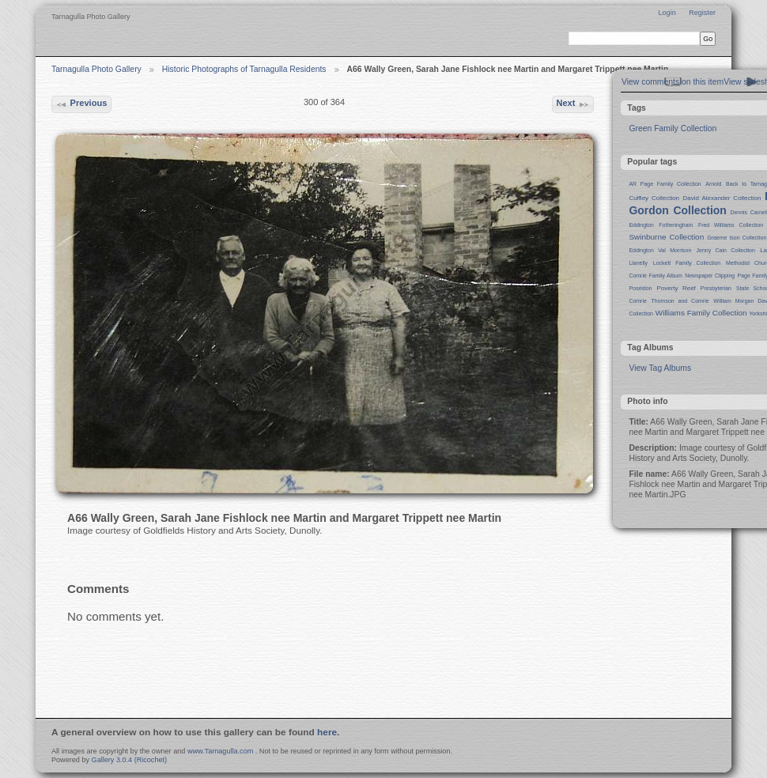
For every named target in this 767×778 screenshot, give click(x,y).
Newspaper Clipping (710, 275)
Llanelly (638, 263)
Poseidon (640, 288)
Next (572, 104)
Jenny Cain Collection (726, 250)
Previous (81, 104)
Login (666, 13)
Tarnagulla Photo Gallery (96, 69)
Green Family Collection (672, 128)
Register (702, 13)
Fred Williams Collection (730, 225)
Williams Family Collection (701, 312)
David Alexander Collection (722, 198)
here (327, 732)
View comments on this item (673, 81)
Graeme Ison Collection (736, 237)
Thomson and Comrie (680, 301)
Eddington (641, 225)
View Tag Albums (660, 368)
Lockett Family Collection (686, 263)
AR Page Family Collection (665, 184)
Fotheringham (676, 225)
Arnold (713, 184)
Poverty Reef (675, 288)
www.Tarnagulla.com (220, 751)
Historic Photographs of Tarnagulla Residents (244, 69)
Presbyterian (716, 288)
